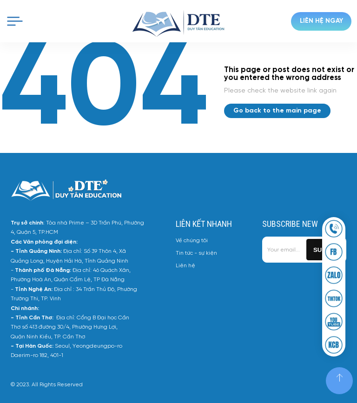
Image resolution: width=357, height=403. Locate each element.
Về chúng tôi (192, 241)
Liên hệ (185, 266)
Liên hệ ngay (321, 21)
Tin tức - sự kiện (196, 253)
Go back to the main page (277, 110)
